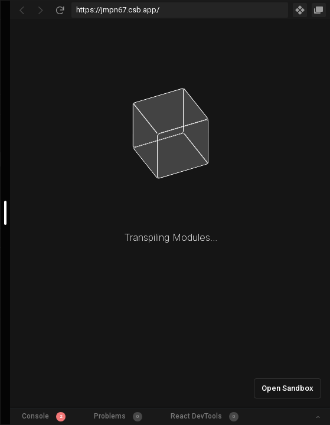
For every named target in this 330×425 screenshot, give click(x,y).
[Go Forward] (41, 10)
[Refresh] (60, 10)
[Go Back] (22, 10)
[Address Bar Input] (179, 10)
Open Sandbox (287, 388)
